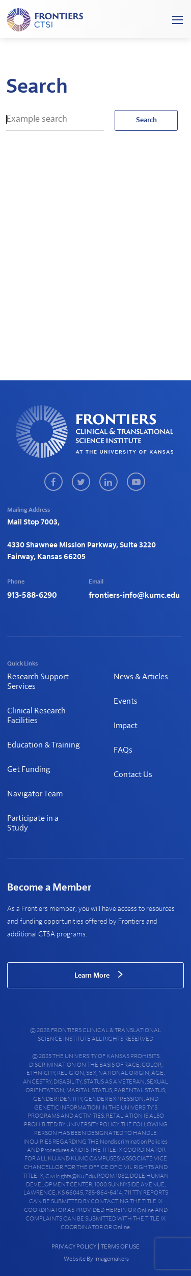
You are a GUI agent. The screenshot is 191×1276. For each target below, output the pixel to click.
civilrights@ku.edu (70, 1176)
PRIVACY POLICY (73, 1246)
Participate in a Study (33, 823)
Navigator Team (35, 794)
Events (126, 701)
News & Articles (141, 677)
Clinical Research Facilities (36, 716)
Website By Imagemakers (96, 1259)
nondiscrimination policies (134, 1142)
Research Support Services (38, 681)
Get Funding (28, 769)
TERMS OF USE (120, 1246)
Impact (126, 726)
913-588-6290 (32, 595)
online (145, 1210)
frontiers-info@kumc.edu (134, 595)
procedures (55, 1150)
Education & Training (43, 745)
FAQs (123, 750)
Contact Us (133, 774)
